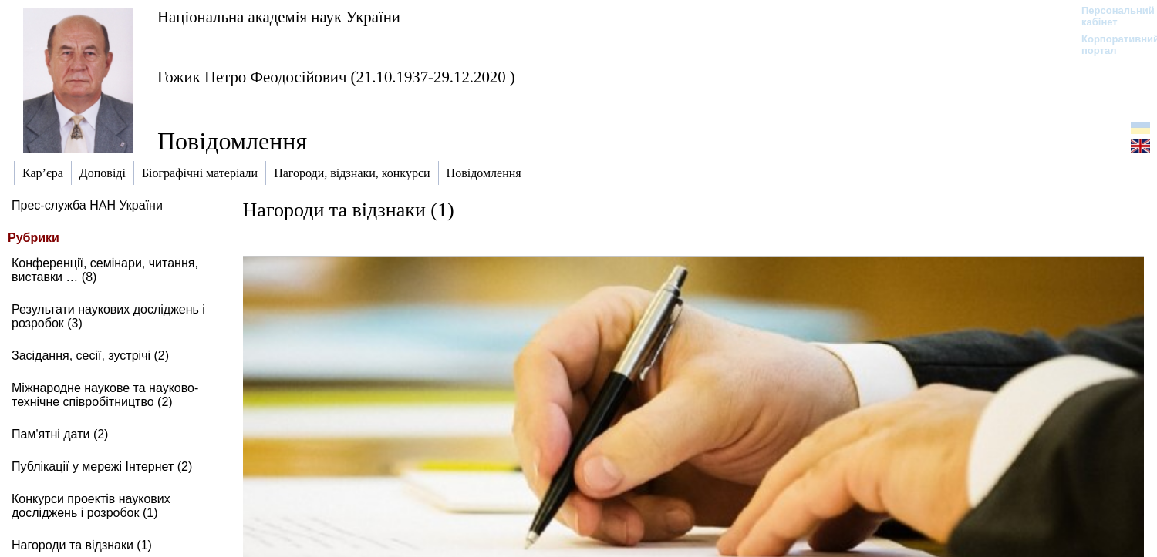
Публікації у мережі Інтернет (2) (102, 466)
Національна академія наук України (278, 16)
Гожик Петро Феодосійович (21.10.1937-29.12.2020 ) (336, 77)
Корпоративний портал (1110, 44)
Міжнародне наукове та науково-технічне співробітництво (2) (105, 394)
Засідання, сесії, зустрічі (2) (90, 355)
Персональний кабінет (1110, 16)
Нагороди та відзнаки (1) (82, 545)
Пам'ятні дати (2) (60, 434)
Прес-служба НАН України (87, 205)
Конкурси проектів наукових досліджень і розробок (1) (91, 505)
